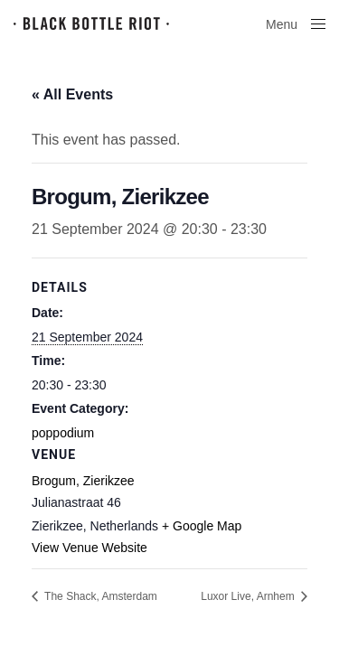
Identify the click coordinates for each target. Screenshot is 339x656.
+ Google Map (201, 526)
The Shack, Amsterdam (99, 596)
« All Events (72, 94)
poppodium (63, 433)
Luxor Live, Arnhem (249, 596)
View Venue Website (89, 547)
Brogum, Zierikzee (83, 480)
